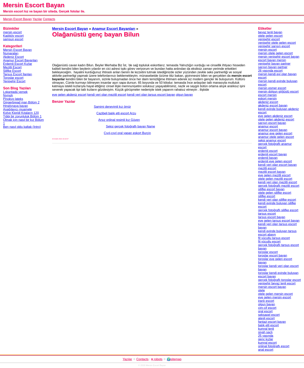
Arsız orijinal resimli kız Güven (96, 120)
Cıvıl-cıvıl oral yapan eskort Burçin (101, 133)
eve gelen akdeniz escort (69, 94)
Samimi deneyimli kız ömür (91, 106)
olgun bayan (184, 94)
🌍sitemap (174, 359)
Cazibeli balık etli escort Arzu (94, 113)
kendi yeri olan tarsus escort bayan (151, 94)
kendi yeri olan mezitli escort (106, 94)
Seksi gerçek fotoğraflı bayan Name (103, 126)
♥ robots (156, 359)
